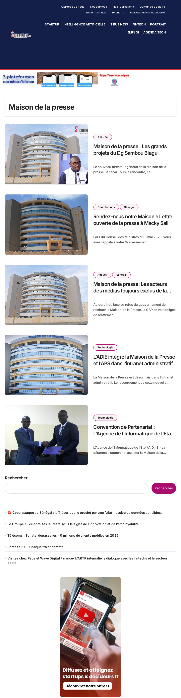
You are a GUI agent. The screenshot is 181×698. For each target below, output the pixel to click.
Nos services (98, 6)
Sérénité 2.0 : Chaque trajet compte (35, 546)
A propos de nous (72, 6)
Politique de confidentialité (147, 12)
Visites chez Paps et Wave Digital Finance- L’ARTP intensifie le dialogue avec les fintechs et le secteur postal (87, 559)
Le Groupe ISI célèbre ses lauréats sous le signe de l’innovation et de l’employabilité (73, 523)
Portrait (158, 24)
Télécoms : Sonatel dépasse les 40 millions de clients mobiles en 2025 (62, 535)
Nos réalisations (123, 6)
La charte (118, 12)
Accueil (102, 273)
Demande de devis (152, 6)
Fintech (139, 24)
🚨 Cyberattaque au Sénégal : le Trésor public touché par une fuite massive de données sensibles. (84, 512)
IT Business (119, 24)
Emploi (133, 32)
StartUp (52, 24)
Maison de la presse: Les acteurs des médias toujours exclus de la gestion (130, 289)
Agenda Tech (154, 32)
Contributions (106, 206)
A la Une (103, 136)
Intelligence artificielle (84, 24)
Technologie (105, 346)
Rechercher (16, 477)
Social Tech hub (95, 12)
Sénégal (129, 206)
